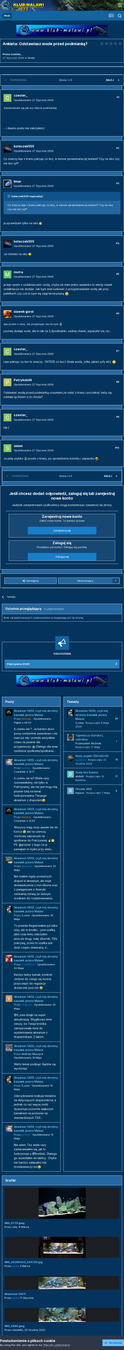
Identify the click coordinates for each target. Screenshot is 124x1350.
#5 (117, 273)
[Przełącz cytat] (9, 196)
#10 (117, 447)
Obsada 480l (83, 789)
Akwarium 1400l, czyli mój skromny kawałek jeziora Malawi (91, 714)
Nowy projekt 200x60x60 (92, 756)
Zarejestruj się (62, 530)
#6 (117, 313)
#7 (117, 350)
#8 (117, 381)
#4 (117, 243)
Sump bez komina (86, 772)
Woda (31, 57)
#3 (117, 183)
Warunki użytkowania (56, 1344)
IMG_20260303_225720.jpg (24, 1262)
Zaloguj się (62, 556)
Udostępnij (30, 581)
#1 (118, 97)
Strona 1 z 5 (66, 80)
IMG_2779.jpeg (14, 1223)
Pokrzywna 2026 (18, 664)
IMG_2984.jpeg (14, 1326)
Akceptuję (113, 1342)
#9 (117, 416)
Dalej (110, 80)
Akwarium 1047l (15, 1293)
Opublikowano (33, 100)
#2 (117, 148)
